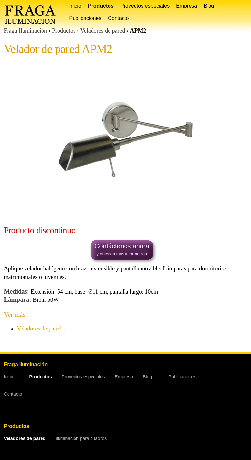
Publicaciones (85, 18)
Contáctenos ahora (121, 250)
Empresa (186, 5)
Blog (209, 5)
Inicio (75, 5)
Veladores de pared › (41, 328)
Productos (101, 5)
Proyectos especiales (145, 5)
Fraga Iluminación (25, 30)
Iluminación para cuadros (81, 438)
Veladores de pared (102, 30)
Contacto (118, 18)
